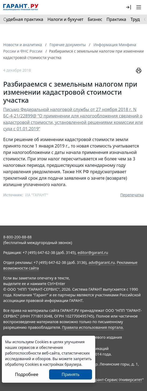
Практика (116, 19)
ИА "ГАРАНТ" (36, 194)
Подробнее (26, 374)
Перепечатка (132, 194)
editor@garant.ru (93, 252)
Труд (135, 19)
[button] (128, 7)
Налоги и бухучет (65, 19)
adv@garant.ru (102, 262)
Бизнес (95, 19)
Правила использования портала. (93, 327)
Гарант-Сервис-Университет (116, 379)
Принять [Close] (71, 374)
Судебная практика (23, 19)
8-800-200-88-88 (17, 236)
